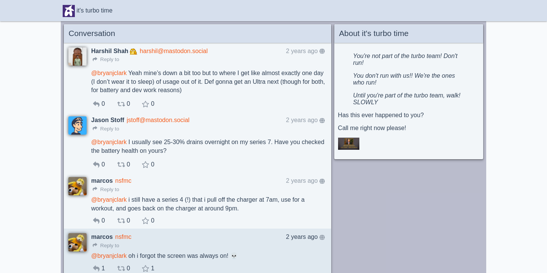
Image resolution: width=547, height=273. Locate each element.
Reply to (106, 59)
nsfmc (123, 180)
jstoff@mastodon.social (158, 120)
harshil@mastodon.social (174, 51)
